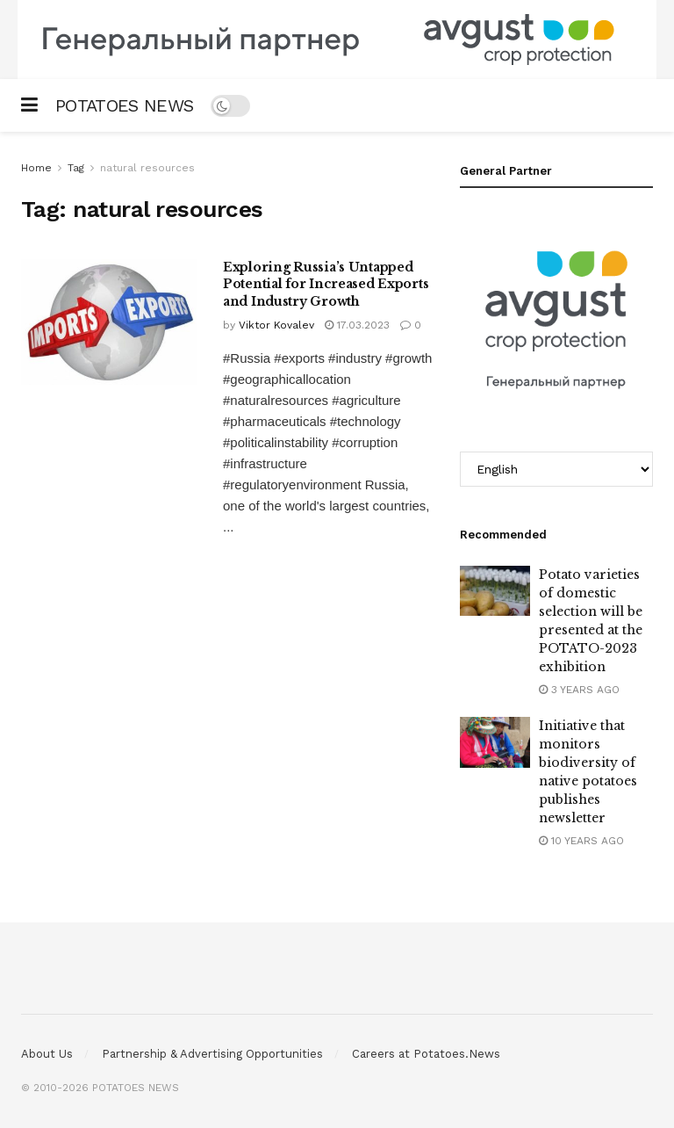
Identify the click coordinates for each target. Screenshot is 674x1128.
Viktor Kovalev (276, 325)
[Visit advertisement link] (337, 39)
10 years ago (581, 841)
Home (36, 168)
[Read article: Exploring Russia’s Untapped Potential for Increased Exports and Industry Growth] (109, 322)
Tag (76, 168)
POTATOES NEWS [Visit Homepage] (124, 105)
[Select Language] (556, 469)
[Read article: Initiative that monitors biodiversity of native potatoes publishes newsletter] (495, 742)
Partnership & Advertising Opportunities (212, 1053)
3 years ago (579, 689)
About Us (47, 1053)
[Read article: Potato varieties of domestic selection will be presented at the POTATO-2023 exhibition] (495, 591)
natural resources (147, 168)
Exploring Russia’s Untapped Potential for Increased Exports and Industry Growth (325, 284)
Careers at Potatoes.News (426, 1053)
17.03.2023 (357, 325)
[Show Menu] (29, 105)
